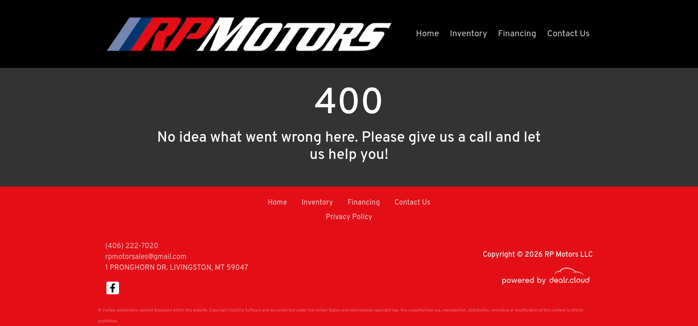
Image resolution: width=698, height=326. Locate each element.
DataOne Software (244, 310)
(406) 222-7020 (132, 246)
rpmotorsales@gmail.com (146, 257)
